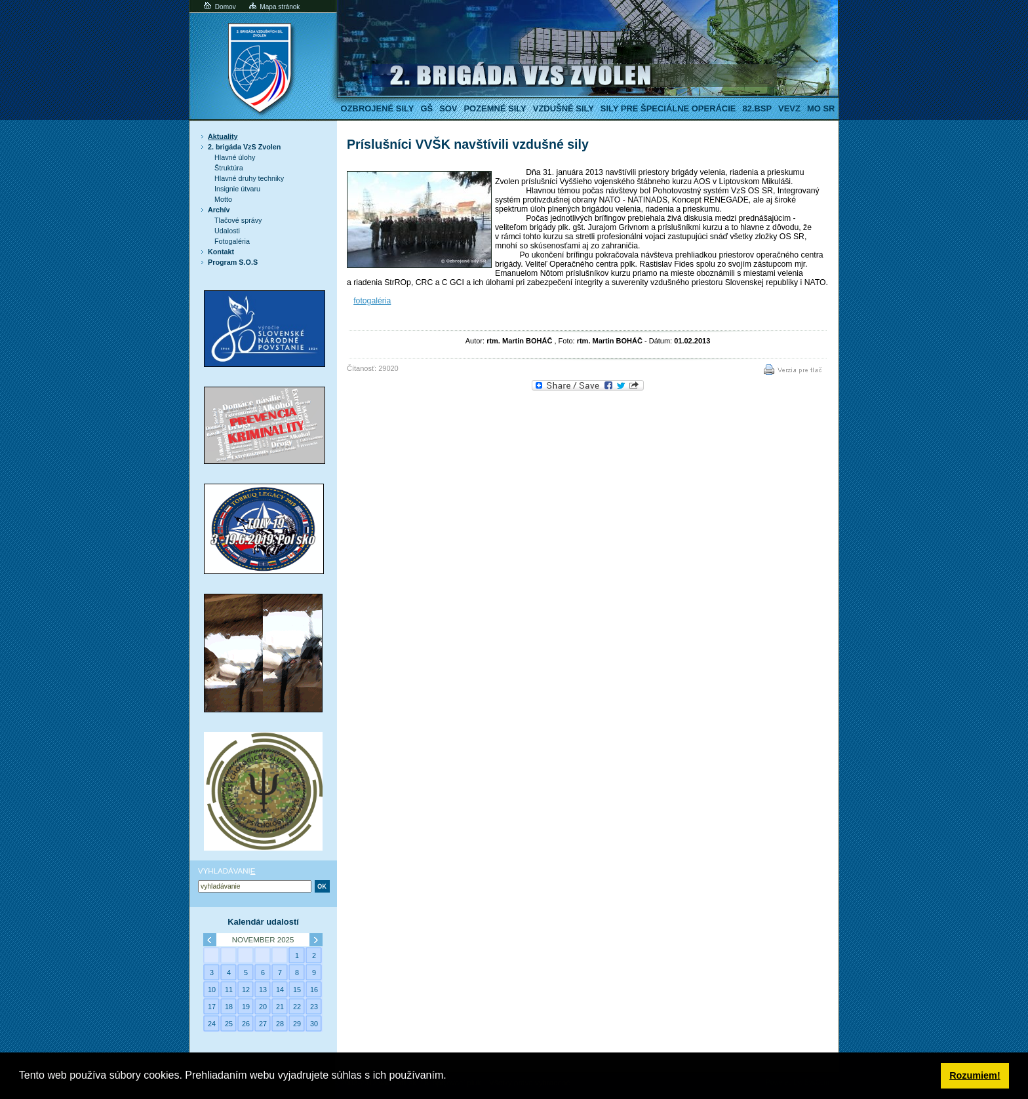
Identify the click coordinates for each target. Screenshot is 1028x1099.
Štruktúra (228, 168)
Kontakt (221, 252)
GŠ (426, 108)
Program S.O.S (233, 262)
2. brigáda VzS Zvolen (244, 147)
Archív (219, 210)
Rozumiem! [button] (974, 1075)
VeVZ (789, 108)
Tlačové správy (238, 220)
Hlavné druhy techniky (249, 178)
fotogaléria (372, 300)
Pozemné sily (495, 108)
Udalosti (227, 231)
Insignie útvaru (237, 189)
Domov (219, 6)
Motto (223, 199)
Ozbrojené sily (377, 108)
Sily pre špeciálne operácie (668, 108)
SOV (448, 108)
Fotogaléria (232, 241)
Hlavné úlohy (234, 157)
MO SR (821, 108)
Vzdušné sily (563, 108)
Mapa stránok (273, 6)
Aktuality (223, 136)
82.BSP (757, 108)
